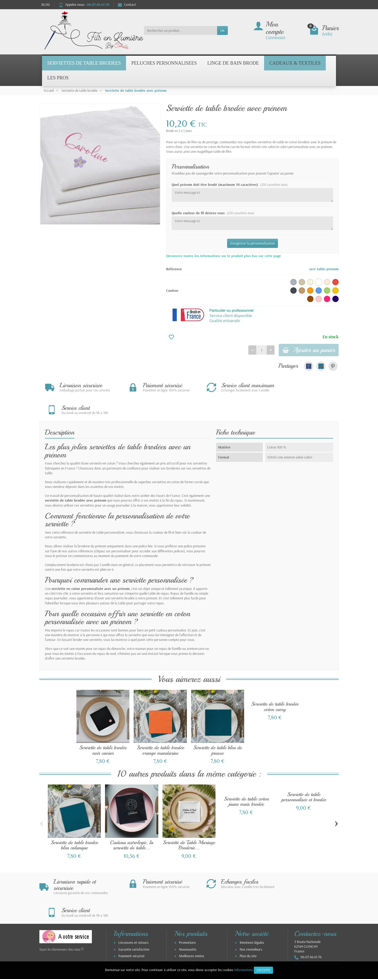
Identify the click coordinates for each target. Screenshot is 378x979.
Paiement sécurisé (131, 912)
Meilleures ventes (191, 912)
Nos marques (188, 919)
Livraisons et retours (133, 899)
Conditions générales (133, 919)
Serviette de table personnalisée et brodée (303, 776)
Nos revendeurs (251, 906)
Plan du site (248, 912)
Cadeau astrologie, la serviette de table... (131, 824)
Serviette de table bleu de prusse (217, 729)
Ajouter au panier (305, 350)
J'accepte (263, 970)
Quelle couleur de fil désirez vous (213, 213)
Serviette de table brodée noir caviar (103, 729)
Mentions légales (252, 899)
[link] (308, 367)
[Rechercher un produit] (180, 30)
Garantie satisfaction (133, 906)
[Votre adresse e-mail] (178, 946)
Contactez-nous (251, 919)
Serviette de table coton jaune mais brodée (246, 780)
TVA (121, 926)
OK (222, 30)
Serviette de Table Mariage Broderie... (189, 824)
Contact (127, 4)
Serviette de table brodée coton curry (274, 685)
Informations (243, 969)
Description (59, 410)
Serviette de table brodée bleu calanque (74, 824)
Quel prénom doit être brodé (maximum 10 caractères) (230, 184)
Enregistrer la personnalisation (252, 243)
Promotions (187, 899)
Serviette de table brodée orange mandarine (160, 729)
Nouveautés (187, 906)
